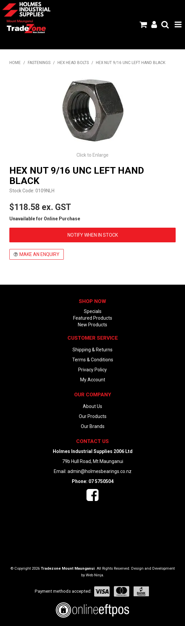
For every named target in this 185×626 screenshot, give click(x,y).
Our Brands (93, 426)
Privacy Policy (92, 369)
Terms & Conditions (92, 359)
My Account (92, 379)
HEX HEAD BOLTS (73, 62)
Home (15, 62)
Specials (93, 311)
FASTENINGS (39, 62)
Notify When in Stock (92, 235)
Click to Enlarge (92, 155)
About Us (92, 406)
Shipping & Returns (92, 349)
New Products (92, 324)
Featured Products (92, 318)
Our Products (93, 416)
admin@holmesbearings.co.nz (99, 471)
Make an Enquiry (39, 254)
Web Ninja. (95, 575)
